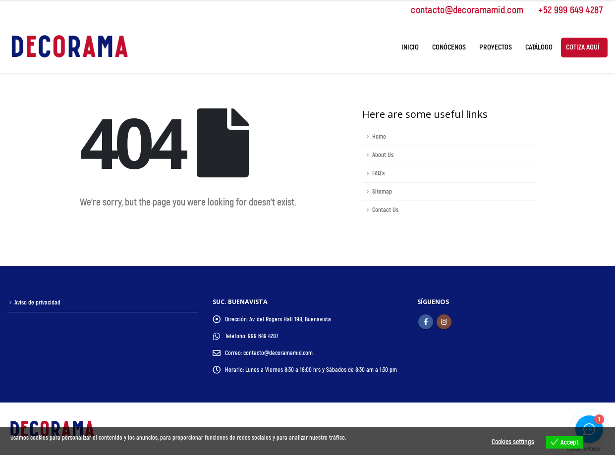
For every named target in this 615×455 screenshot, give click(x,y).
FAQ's (378, 173)
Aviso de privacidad (37, 302)
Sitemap (382, 192)
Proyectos (495, 47)
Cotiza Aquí (583, 47)
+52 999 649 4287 (565, 10)
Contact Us (385, 210)
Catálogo (539, 47)
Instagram (444, 321)
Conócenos (449, 47)
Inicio (410, 47)
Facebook (425, 321)
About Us (382, 155)
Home (379, 137)
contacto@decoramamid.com (462, 10)
